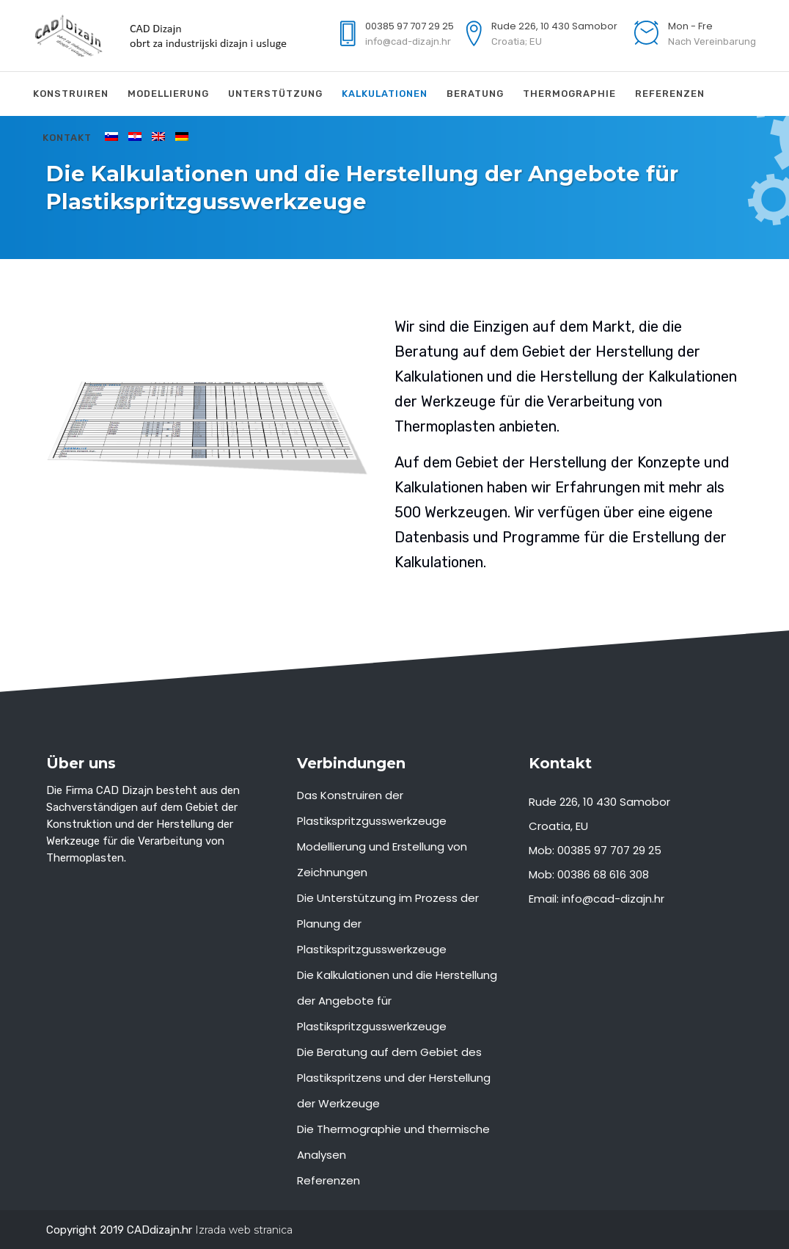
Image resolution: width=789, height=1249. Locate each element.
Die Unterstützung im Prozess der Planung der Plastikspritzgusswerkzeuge (388, 923)
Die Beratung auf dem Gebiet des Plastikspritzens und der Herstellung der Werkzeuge (394, 1077)
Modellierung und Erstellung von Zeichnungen (382, 859)
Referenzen (328, 1180)
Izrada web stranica (244, 1230)
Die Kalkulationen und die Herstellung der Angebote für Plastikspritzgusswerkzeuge (397, 1000)
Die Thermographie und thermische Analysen (393, 1141)
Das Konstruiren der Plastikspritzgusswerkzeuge (372, 808)
